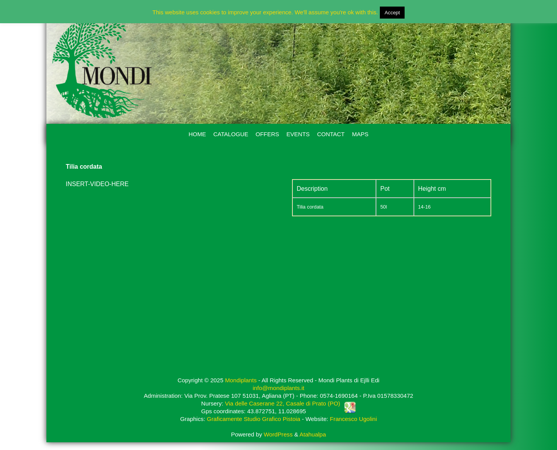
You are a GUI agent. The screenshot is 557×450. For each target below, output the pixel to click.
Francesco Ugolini (353, 419)
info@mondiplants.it (278, 388)
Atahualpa (312, 434)
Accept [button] (392, 12)
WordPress (278, 434)
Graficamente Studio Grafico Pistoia (253, 419)
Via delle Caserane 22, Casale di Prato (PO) (282, 403)
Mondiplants (241, 380)
